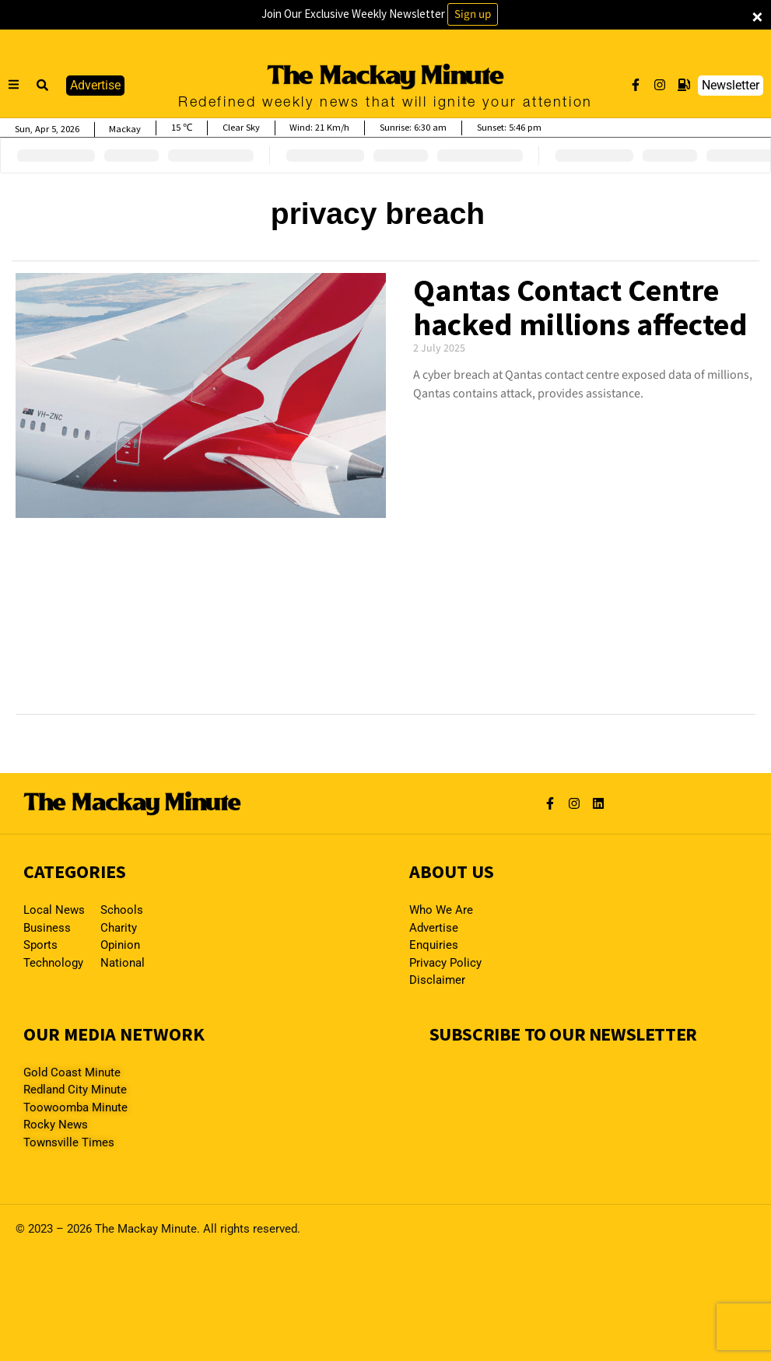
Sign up (472, 14)
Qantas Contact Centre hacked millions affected (580, 307)
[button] (42, 85)
